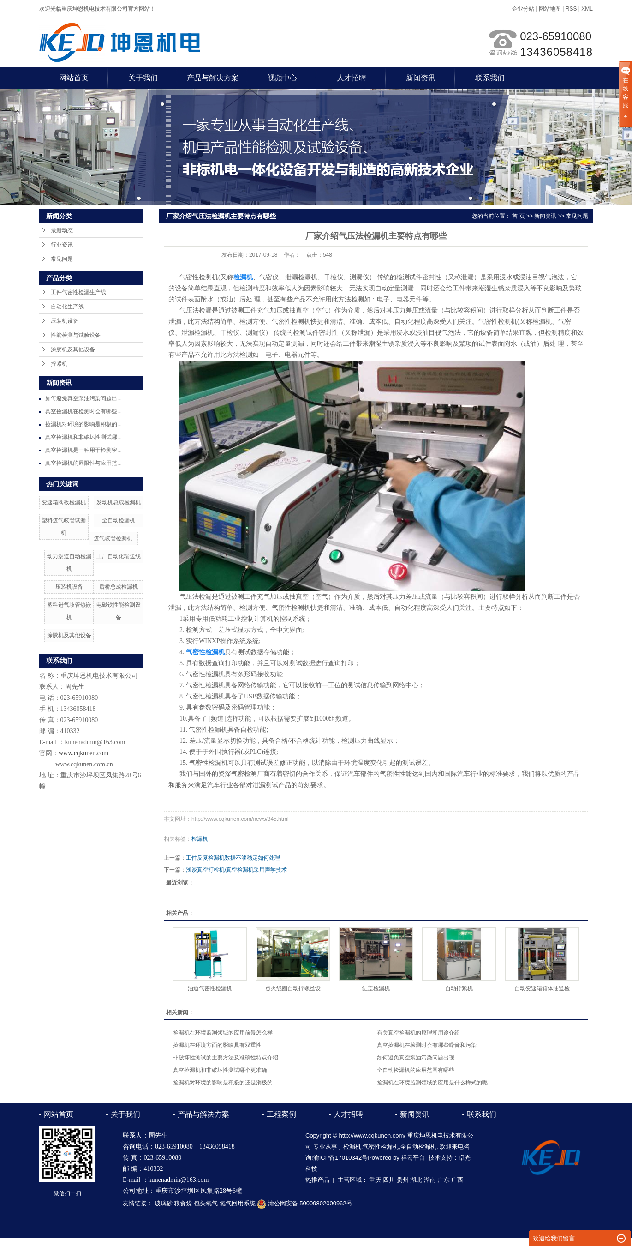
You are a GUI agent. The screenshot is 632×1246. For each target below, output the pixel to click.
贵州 (403, 1179)
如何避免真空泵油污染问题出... (83, 398)
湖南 (430, 1179)
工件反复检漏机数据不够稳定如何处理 (233, 858)
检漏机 (199, 839)
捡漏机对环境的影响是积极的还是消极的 (223, 1082)
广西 (457, 1179)
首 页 (518, 216)
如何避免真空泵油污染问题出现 (415, 1057)
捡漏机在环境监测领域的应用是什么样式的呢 (432, 1082)
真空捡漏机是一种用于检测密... (83, 450)
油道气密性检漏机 (210, 988)
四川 (389, 1179)
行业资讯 (62, 244)
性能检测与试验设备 (76, 335)
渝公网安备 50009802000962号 (304, 1203)
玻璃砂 (164, 1203)
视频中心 (282, 78)
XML (587, 9)
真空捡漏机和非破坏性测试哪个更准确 (220, 1070)
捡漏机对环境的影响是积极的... (83, 424)
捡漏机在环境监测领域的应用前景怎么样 (223, 1032)
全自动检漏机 (118, 520)
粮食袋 (183, 1203)
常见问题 (62, 259)
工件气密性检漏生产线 (78, 292)
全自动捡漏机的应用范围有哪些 (415, 1070)
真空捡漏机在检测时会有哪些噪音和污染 (427, 1045)
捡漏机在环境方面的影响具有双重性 (217, 1045)
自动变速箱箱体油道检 (542, 988)
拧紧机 (59, 364)
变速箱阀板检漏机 (64, 502)
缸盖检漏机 (376, 988)
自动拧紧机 (459, 988)
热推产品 (317, 1179)
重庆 (375, 1179)
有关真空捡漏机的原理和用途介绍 (418, 1032)
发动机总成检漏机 (118, 502)
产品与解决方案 (212, 78)
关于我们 (143, 78)
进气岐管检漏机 (113, 538)
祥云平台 (413, 1157)
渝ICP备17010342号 (340, 1157)
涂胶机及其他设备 (73, 349)
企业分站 (523, 9)
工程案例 (281, 1114)
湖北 (416, 1179)
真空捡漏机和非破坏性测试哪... (83, 437)
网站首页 (74, 78)
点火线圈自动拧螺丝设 (293, 988)
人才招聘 (351, 78)
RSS (571, 9)
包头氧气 (206, 1203)
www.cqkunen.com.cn (84, 764)
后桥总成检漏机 (118, 587)
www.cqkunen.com (83, 753)
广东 (444, 1179)
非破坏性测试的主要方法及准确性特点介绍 (225, 1057)
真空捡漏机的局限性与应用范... (83, 463)
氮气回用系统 (238, 1203)
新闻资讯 (420, 78)
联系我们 (490, 78)
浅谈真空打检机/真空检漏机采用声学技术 (236, 870)
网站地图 (550, 9)
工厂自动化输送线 (118, 556)
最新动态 (62, 230)
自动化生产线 (67, 306)
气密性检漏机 (381, 1146)
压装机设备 (64, 321)
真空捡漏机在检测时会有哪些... (83, 411)
